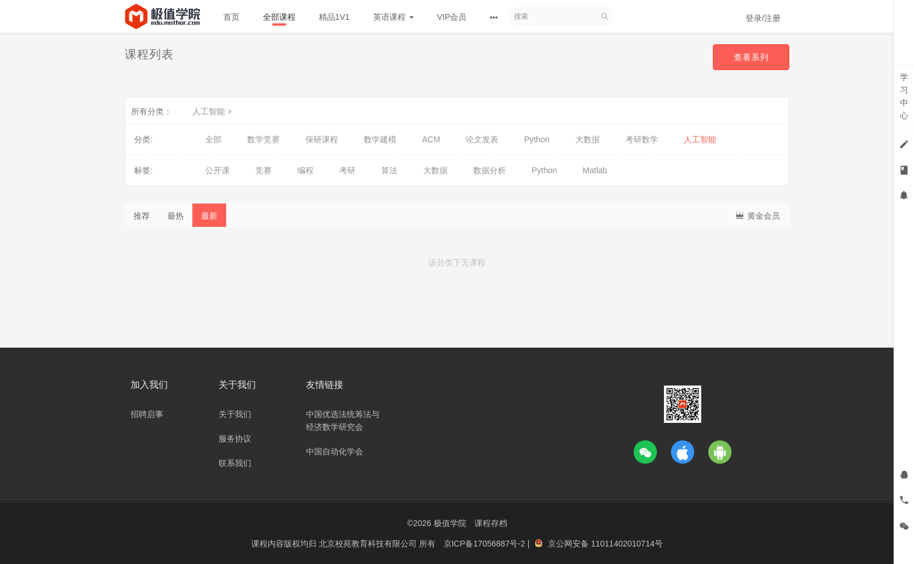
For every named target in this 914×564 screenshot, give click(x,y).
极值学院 (450, 523)
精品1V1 (334, 17)
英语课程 (393, 17)
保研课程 (321, 139)
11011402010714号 (627, 543)
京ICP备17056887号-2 (486, 543)
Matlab (595, 170)
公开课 (217, 170)
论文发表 (482, 139)
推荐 (141, 215)
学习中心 (904, 96)
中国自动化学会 (334, 451)
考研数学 (641, 139)
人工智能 (213, 111)
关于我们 (235, 414)
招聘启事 (147, 414)
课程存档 (490, 523)
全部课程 (279, 17)
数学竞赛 (263, 139)
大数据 (587, 139)
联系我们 (235, 463)
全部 (213, 139)
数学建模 (380, 139)
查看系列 (750, 57)
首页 (231, 17)
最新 (209, 215)
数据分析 (489, 170)
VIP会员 (452, 17)
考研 (347, 170)
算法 (389, 170)
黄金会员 (757, 215)
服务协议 (235, 438)
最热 (175, 215)
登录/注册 (763, 18)
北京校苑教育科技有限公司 (369, 543)
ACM (431, 139)
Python (537, 139)
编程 (305, 170)
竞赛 (263, 170)
